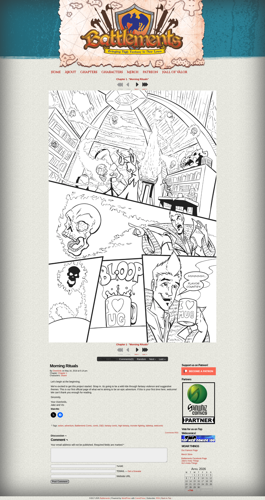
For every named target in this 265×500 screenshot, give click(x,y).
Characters (112, 72)
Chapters (88, 72)
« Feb (190, 490)
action (61, 426)
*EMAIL (129, 471)
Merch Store (186, 454)
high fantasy (123, 426)
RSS (158, 498)
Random (141, 359)
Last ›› (162, 359)
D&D (101, 426)
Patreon (150, 72)
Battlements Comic (83, 426)
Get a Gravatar (134, 471)
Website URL (123, 476)
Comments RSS (171, 433)
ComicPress (140, 498)
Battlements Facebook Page (194, 458)
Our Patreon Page (189, 450)
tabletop (149, 426)
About (70, 72)
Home (56, 72)
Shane (64, 375)
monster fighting (137, 426)
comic (95, 426)
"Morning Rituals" (139, 79)
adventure (69, 426)
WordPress (126, 498)
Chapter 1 (121, 79)
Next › (152, 359)
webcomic (158, 426)
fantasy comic (111, 426)
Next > (137, 89)
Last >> (144, 89)
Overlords (57, 371)
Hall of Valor (174, 72)
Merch (132, 72)
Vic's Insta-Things (189, 463)
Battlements (132, 34)
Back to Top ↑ (166, 498)
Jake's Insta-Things (190, 461)
